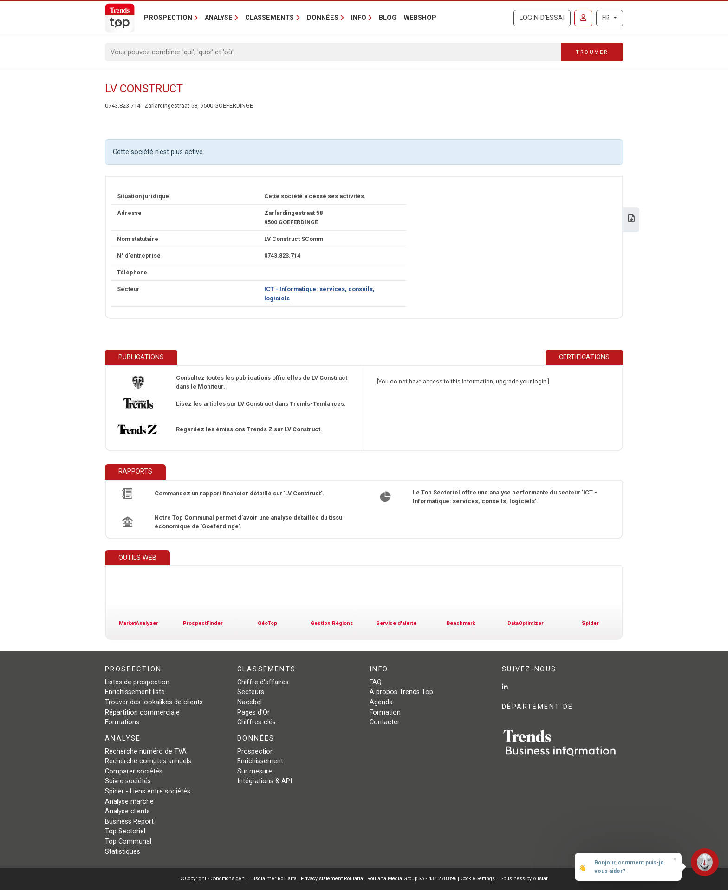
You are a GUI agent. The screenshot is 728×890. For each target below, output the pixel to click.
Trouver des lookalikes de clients (154, 702)
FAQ (376, 682)
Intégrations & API (264, 781)
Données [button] (322, 18)
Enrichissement (260, 761)
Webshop (420, 18)
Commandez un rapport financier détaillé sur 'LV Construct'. (239, 493)
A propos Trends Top (401, 692)
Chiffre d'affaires (263, 682)
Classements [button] (269, 18)
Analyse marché (129, 802)
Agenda (381, 702)
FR (606, 18)
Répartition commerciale (142, 712)
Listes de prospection (137, 682)
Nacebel (249, 702)
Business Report (129, 821)
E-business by (523, 879)
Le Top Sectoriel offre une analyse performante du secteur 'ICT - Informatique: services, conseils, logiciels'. (505, 497)
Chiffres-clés (256, 722)
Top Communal (128, 841)
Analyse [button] (219, 18)
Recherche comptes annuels (148, 761)
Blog (387, 18)
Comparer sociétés (133, 771)
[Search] (333, 52)
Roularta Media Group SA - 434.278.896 (412, 879)
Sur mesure (254, 771)
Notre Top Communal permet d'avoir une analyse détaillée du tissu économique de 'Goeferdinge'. (248, 522)
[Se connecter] (583, 18)
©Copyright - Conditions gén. (213, 879)
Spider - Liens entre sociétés (147, 791)
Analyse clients (127, 811)
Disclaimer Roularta (273, 879)
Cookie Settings (478, 879)
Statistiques (122, 852)
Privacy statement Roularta (332, 879)
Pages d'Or (253, 712)
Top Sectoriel (125, 831)
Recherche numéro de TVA (146, 751)
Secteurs (250, 692)
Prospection (255, 751)
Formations (122, 722)
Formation (385, 712)
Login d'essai (542, 18)
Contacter (385, 722)
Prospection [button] (168, 18)
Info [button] (358, 18)
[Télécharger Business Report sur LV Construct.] (631, 219)
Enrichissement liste (135, 692)
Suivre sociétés (128, 781)
